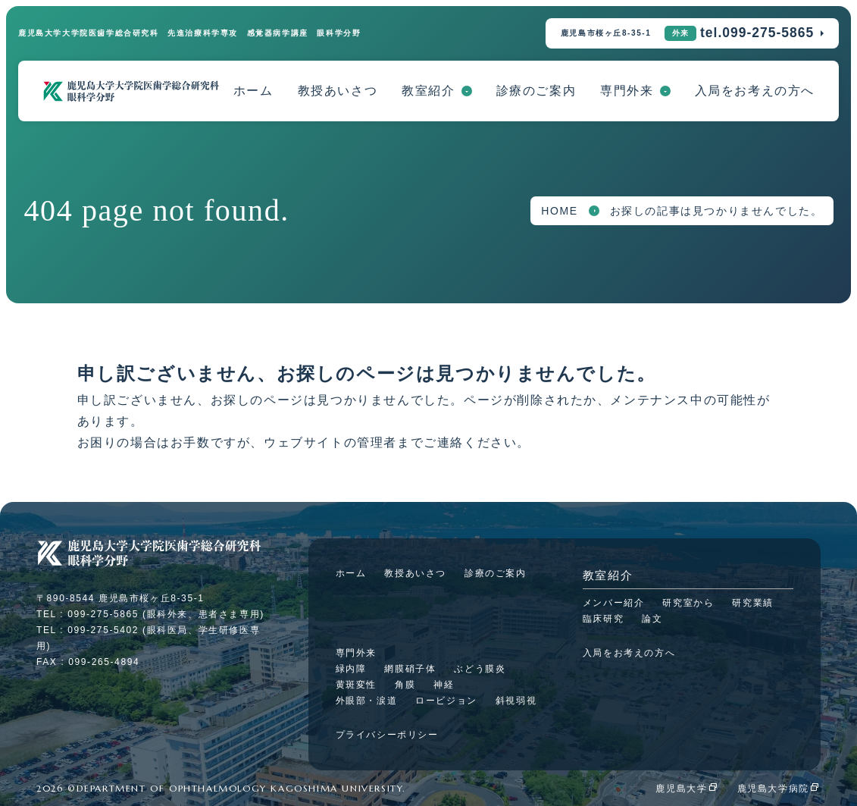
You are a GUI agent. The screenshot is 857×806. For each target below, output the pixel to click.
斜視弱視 (516, 700)
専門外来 (626, 90)
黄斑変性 (356, 684)
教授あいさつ (338, 90)
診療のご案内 (536, 90)
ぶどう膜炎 (479, 668)
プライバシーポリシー (387, 734)
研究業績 (752, 602)
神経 (443, 684)
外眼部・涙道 (367, 700)
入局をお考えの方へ (755, 90)
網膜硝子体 (410, 668)
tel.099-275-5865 (757, 33)
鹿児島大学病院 (773, 788)
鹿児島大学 (681, 788)
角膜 (405, 684)
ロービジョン (446, 700)
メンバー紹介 (614, 602)
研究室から (688, 602)
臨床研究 (603, 618)
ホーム (253, 90)
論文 (652, 618)
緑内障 (351, 668)
